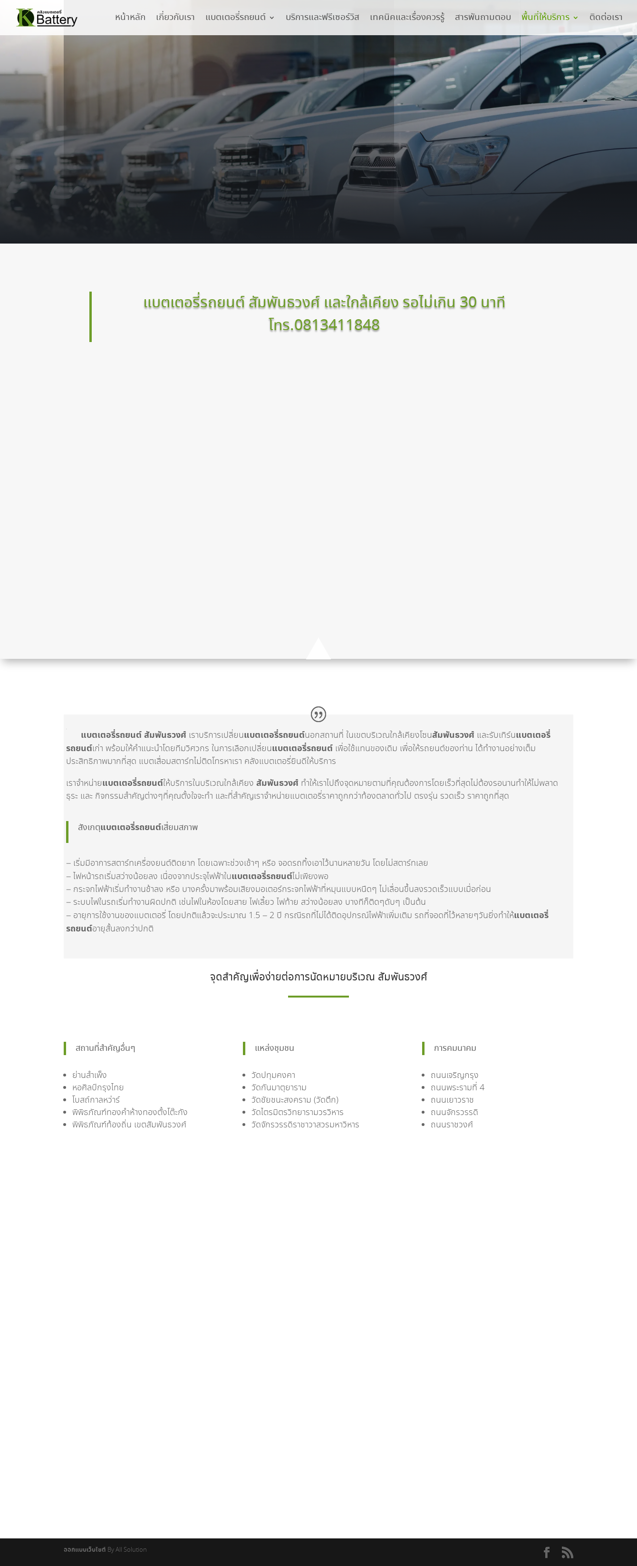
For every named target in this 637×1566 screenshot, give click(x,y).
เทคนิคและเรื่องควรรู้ (407, 19)
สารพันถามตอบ (483, 19)
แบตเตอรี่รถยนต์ (235, 19)
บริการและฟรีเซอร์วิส (322, 19)
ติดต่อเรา (606, 19)
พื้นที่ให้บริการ (545, 19)
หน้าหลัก (130, 19)
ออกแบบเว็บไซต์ (85, 1550)
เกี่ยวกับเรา (175, 19)
